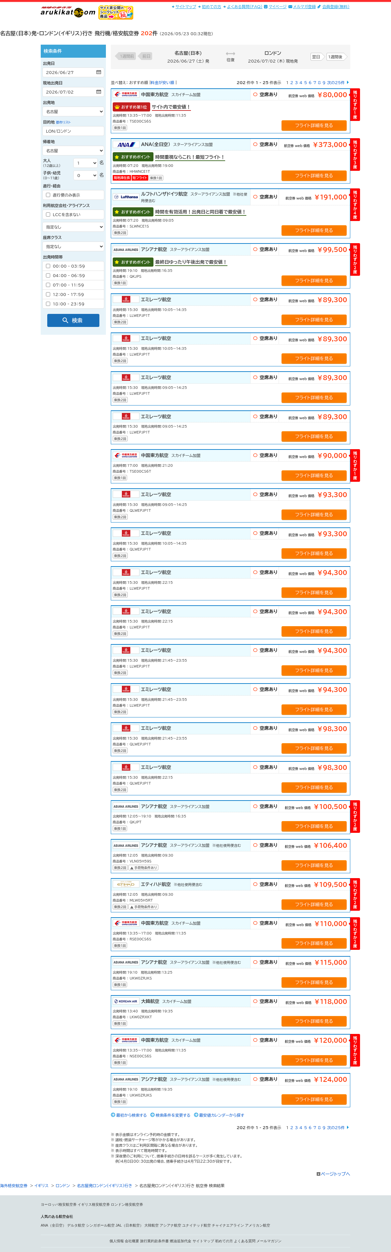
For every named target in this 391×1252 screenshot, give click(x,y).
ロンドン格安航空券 (127, 1184)
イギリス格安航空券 (94, 1184)
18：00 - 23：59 (65, 304)
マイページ (278, 6)
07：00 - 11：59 (65, 285)
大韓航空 (151, 1205)
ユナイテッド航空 (196, 1205)
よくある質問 (244, 1220)
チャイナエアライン (228, 1205)
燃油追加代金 (180, 1220)
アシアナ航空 (170, 1205)
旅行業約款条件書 (154, 1220)
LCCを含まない (63, 214)
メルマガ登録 (304, 6)
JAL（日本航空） (129, 1205)
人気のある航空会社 (57, 1196)
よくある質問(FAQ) (245, 6)
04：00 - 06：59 (65, 275)
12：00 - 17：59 (65, 294)
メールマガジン (269, 1220)
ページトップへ (335, 1153)
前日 (147, 56)
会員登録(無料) (336, 6)
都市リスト (63, 122)
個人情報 (116, 1220)
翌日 (316, 57)
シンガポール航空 (100, 1205)
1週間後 (335, 57)
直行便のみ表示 (63, 195)
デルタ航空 (76, 1205)
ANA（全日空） (53, 1205)
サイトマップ (186, 6)
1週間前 (127, 56)
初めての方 (211, 6)
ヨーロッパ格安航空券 (59, 1184)
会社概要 (132, 1220)
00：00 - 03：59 (65, 266)
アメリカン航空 (257, 1205)
